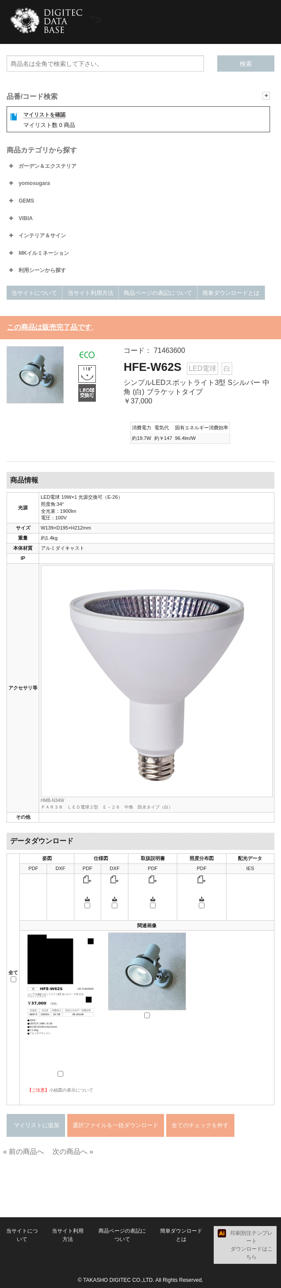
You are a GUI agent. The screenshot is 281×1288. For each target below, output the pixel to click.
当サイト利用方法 (90, 293)
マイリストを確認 (44, 115)
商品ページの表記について (158, 293)
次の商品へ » (72, 1151)
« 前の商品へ (23, 1151)
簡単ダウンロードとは (230, 293)
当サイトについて (34, 293)
